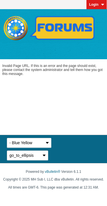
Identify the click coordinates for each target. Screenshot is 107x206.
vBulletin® (52, 172)
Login (96, 5)
